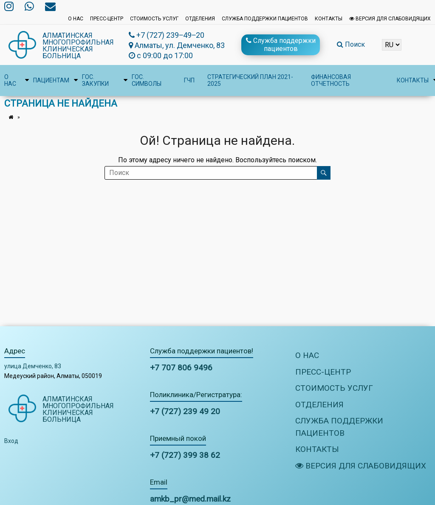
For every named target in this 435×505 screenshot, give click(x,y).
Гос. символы (146, 80)
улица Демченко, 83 (32, 366)
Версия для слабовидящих (390, 19)
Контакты (328, 19)
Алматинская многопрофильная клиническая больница (78, 45)
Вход (11, 440)
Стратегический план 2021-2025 (250, 80)
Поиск (351, 44)
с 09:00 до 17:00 (161, 55)
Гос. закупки (95, 80)
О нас (75, 19)
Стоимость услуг (154, 19)
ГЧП (189, 80)
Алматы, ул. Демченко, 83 (177, 45)
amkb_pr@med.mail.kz (190, 499)
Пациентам (51, 80)
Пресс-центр (106, 19)
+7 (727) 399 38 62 (185, 455)
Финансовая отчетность (331, 80)
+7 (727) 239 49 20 (185, 411)
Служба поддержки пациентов (265, 19)
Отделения (200, 19)
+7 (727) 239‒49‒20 (166, 35)
